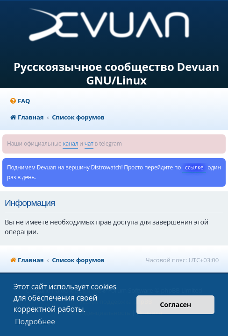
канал (70, 143)
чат (89, 143)
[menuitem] (19, 101)
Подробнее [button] (35, 321)
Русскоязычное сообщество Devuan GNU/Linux (116, 73)
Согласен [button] (175, 304)
